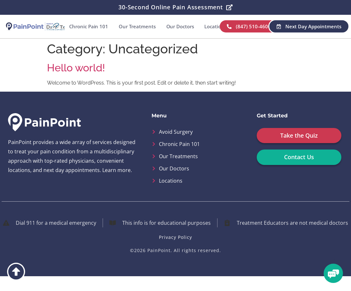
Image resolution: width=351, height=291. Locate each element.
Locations (250, 26)
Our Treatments (172, 26)
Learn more (116, 184)
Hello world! (76, 82)
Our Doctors (215, 26)
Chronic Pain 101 (123, 26)
